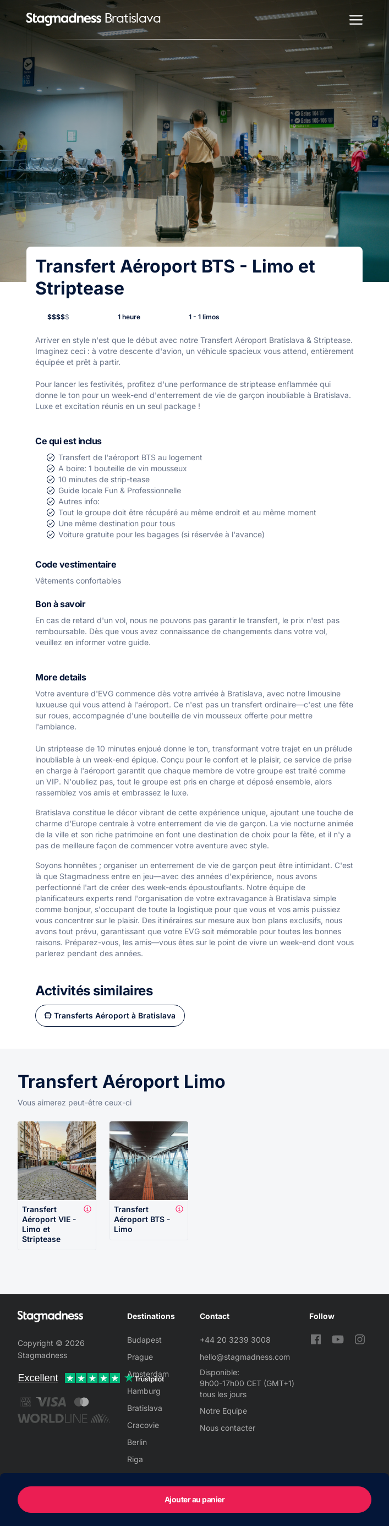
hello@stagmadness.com (245, 1356)
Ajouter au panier (195, 1499)
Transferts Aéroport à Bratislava (115, 1015)
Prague (140, 1356)
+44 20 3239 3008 (235, 1339)
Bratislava (144, 1408)
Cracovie (143, 1425)
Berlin (137, 1442)
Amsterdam (148, 1373)
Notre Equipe (223, 1410)
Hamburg (144, 1391)
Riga (135, 1459)
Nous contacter (227, 1427)
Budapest (144, 1339)
